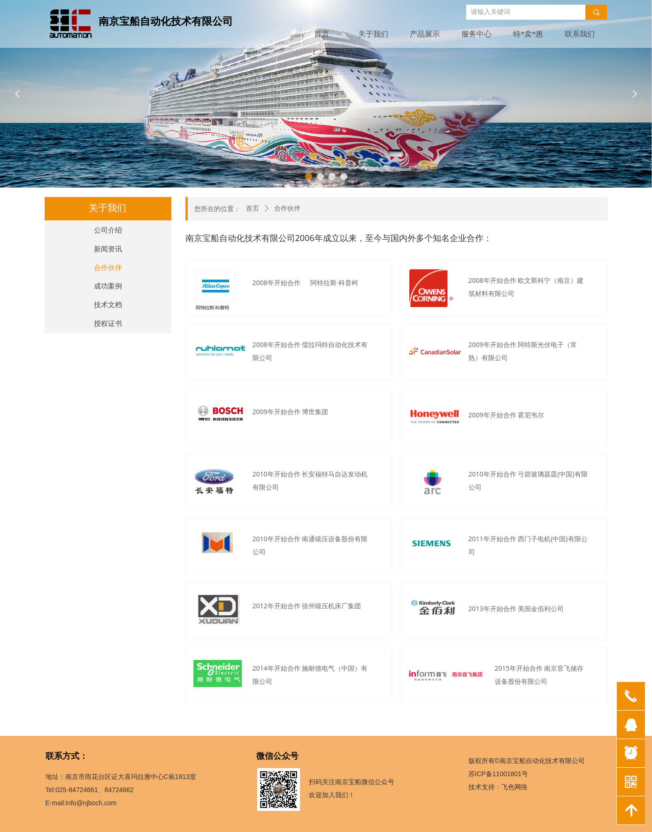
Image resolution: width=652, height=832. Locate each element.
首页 (252, 208)
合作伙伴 (287, 208)
